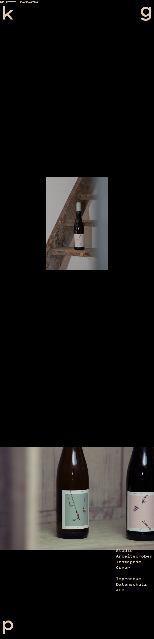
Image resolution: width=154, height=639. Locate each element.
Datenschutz (131, 584)
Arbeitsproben (134, 556)
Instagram (128, 562)
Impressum (128, 578)
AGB (120, 590)
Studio (124, 550)
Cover (123, 567)
